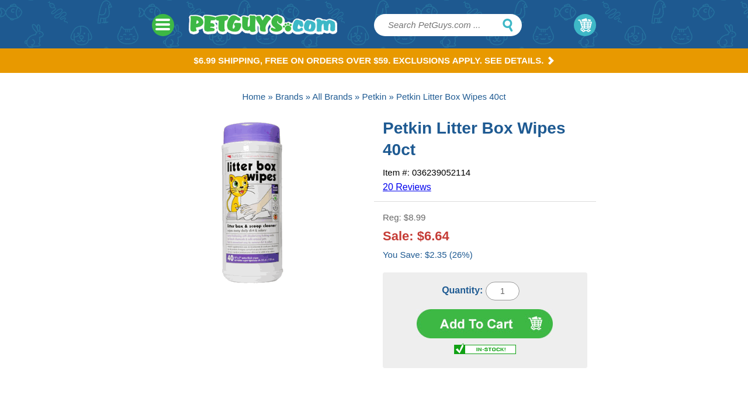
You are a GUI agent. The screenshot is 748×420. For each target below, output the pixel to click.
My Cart (585, 25)
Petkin (374, 97)
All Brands (332, 97)
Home (253, 97)
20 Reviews (407, 187)
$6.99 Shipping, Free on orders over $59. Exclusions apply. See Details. (374, 60)
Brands (289, 97)
